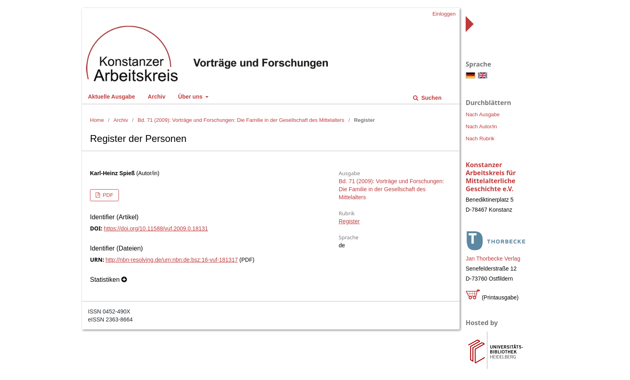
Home (97, 120)
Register (349, 221)
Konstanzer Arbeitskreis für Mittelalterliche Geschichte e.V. (491, 176)
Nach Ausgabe (483, 114)
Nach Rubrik (480, 138)
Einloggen (444, 14)
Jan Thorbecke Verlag (493, 258)
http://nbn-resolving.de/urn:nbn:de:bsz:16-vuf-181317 (172, 260)
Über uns (191, 96)
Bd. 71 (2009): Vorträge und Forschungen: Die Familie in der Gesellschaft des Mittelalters (241, 120)
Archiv (157, 96)
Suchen (431, 98)
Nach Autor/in (481, 126)
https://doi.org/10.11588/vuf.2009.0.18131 (156, 228)
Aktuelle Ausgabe (111, 96)
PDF (107, 195)
